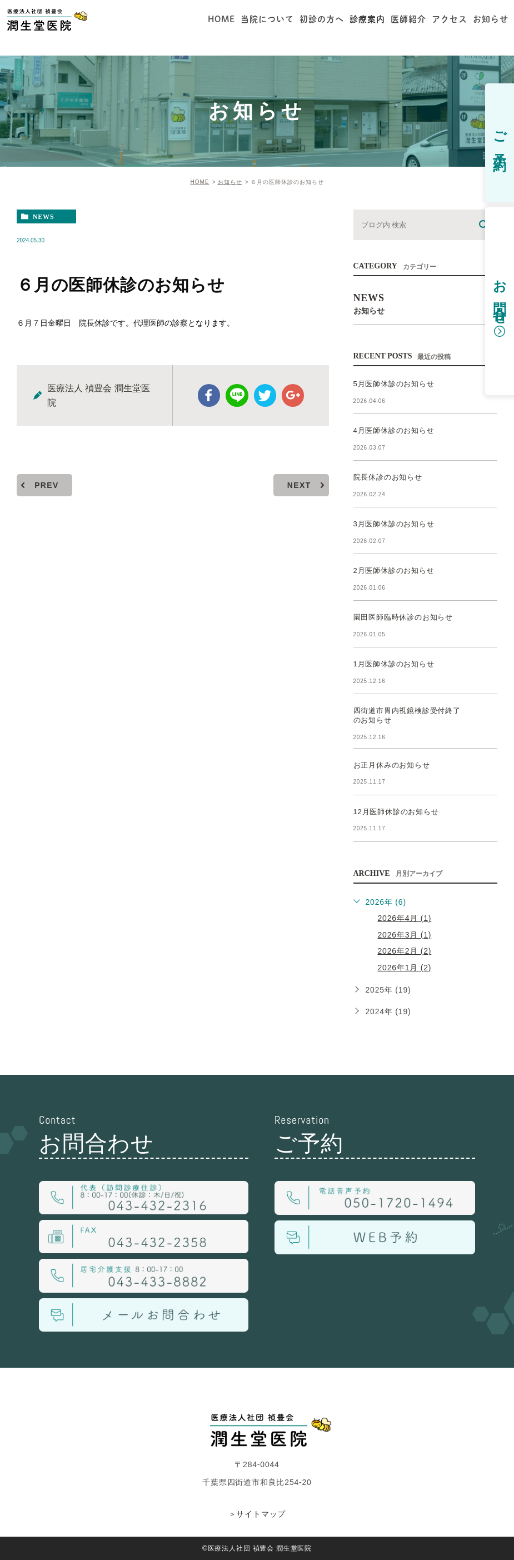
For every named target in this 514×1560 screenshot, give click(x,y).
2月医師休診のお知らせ (394, 570)
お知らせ (230, 182)
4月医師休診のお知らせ (394, 430)
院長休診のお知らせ (387, 477)
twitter (265, 396)
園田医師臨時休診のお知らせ (403, 617)
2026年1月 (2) (405, 967)
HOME (199, 182)
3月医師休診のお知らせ (394, 524)
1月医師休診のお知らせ (394, 664)
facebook (209, 396)
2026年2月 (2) (405, 950)
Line (237, 396)
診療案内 (367, 19)
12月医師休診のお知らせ (396, 812)
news (43, 217)
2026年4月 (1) (405, 918)
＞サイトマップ (257, 1513)
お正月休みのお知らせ (391, 765)
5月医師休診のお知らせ (394, 384)
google (293, 396)
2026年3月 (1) (405, 934)
